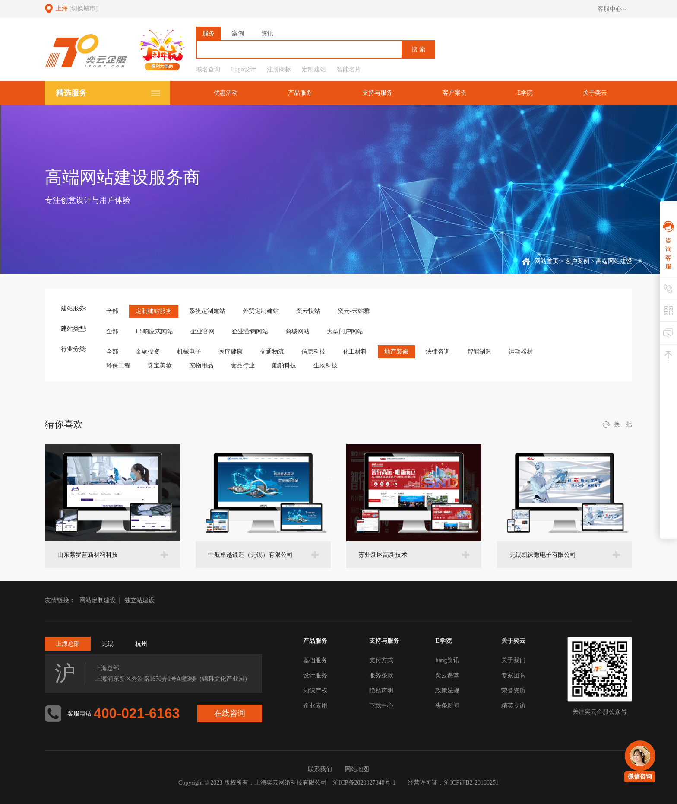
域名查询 (208, 69)
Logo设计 (243, 69)
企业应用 (315, 705)
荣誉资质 (513, 690)
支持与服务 (377, 92)
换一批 (623, 424)
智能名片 (349, 69)
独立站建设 (139, 600)
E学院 (525, 92)
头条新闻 (447, 705)
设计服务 (315, 675)
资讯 (267, 33)
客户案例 (455, 92)
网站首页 (547, 261)
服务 (208, 33)
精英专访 (513, 705)
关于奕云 (595, 92)
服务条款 (381, 675)
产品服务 (300, 92)
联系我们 (320, 769)
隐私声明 (381, 690)
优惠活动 (226, 92)
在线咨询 (229, 713)
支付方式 (381, 660)
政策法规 (447, 690)
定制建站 (314, 69)
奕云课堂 (447, 675)
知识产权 (315, 690)
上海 (77, 8)
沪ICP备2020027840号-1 (364, 782)
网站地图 (357, 769)
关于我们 (513, 660)
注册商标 (279, 69)
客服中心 (612, 9)
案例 (238, 33)
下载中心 (381, 705)
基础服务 (315, 660)
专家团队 (513, 675)
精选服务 (71, 93)
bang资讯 (447, 660)
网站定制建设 (97, 600)
